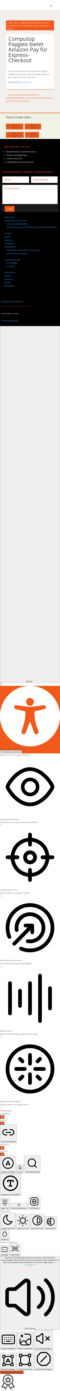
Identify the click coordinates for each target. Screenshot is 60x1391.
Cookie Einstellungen (9, 320)
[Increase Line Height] (2, 1147)
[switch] (1, 825)
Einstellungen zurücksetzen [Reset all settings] (11, 1372)
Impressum (6, 301)
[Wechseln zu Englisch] (5, 292)
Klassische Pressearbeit (22, 26)
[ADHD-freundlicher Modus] (1, 966)
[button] (1, 684)
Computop (32, 22)
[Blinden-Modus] (1, 1037)
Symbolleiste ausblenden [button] (11, 752)
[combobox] (30, 504)
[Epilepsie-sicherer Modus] (1, 1107)
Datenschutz (17, 301)
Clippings (23, 22)
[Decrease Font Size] (2, 1123)
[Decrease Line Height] (2, 1154)
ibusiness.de (26, 82)
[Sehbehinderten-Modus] (1, 825)
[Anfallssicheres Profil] (1, 896)
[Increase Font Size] (2, 1117)
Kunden (36, 26)
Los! (9, 209)
